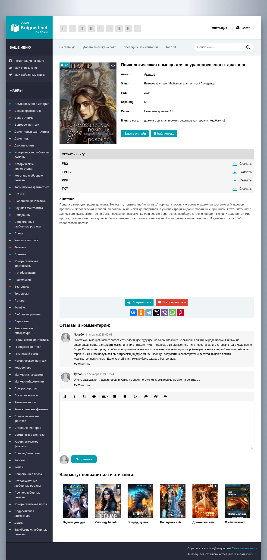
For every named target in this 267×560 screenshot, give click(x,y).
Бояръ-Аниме (24, 117)
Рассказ (20, 460)
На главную (67, 47)
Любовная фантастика (30, 201)
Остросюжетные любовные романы (28, 483)
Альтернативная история (32, 104)
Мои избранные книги (27, 74)
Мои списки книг (23, 67)
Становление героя (28, 427)
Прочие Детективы (28, 453)
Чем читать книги (245, 548)
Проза (19, 233)
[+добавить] (217, 120)
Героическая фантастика (32, 340)
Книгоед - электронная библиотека (29, 27)
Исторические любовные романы (32, 155)
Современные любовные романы (28, 224)
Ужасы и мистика (26, 240)
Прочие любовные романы (27, 495)
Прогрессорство (26, 388)
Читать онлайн (135, 133)
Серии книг (22, 321)
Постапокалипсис (27, 395)
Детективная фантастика (32, 131)
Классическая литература (24, 331)
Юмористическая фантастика (26, 264)
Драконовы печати (205, 522)
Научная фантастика (29, 208)
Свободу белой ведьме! (108, 522)
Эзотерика (22, 286)
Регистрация (218, 28)
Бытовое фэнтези (27, 124)
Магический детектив (29, 381)
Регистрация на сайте (26, 60)
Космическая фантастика (32, 187)
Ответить (84, 364)
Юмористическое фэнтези (26, 444)
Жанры (16, 90)
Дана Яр (149, 74)
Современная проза (28, 474)
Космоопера (23, 367)
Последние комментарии (141, 47)
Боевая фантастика (28, 110)
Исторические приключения (24, 166)
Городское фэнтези (28, 346)
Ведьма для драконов (75, 522)
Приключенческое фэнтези (27, 419)
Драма (19, 522)
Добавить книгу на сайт (99, 47)
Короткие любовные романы (29, 178)
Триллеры (22, 293)
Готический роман (27, 353)
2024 (147, 92)
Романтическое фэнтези (31, 409)
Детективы (22, 138)
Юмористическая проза (31, 504)
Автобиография (26, 272)
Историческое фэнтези (30, 360)
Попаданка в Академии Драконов (172, 522)
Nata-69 (79, 334)
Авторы (20, 300)
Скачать (245, 163)
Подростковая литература (24, 513)
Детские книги (24, 145)
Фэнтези (20, 247)
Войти (243, 27)
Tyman (78, 374)
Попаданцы (23, 215)
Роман (19, 467)
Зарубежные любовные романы (31, 532)
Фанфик (20, 307)
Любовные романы (28, 314)
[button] (64, 396)
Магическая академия (29, 374)
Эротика (20, 254)
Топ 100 (171, 47)
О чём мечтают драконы (237, 522)
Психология (23, 279)
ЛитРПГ (20, 194)
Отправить (84, 459)
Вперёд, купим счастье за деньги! (140, 522)
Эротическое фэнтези (30, 434)
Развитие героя (25, 402)
